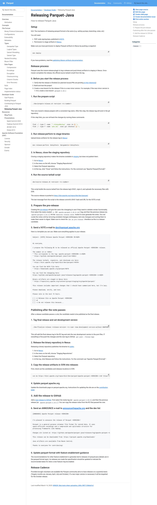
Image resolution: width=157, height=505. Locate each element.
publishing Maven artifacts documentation (68, 60)
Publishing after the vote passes (144, 30)
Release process (138, 25)
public (72, 347)
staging (76, 157)
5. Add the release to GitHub (142, 33)
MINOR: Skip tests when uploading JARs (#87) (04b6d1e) (73, 485)
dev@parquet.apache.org (67, 227)
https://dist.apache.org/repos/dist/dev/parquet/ (71, 196)
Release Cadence (139, 36)
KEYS (62, 39)
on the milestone (90, 83)
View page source (140, 10)
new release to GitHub (43, 400)
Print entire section (141, 19)
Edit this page (139, 12)
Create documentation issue (144, 17)
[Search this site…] (144, 3)
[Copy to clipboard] (109, 52)
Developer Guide (50, 10)
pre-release (44, 210)
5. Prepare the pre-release (142, 28)
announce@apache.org (74, 408)
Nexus (59, 42)
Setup (135, 22)
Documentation (36, 10)
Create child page (140, 14)
